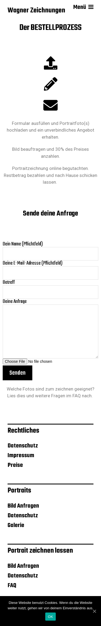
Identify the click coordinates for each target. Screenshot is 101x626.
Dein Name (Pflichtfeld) (50, 251)
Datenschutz (23, 445)
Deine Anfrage (50, 328)
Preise (15, 465)
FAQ (76, 395)
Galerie (16, 525)
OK (50, 617)
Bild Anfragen (23, 506)
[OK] (94, 611)
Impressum (21, 455)
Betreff (50, 289)
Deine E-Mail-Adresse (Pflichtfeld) (50, 270)
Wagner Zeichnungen (36, 11)
